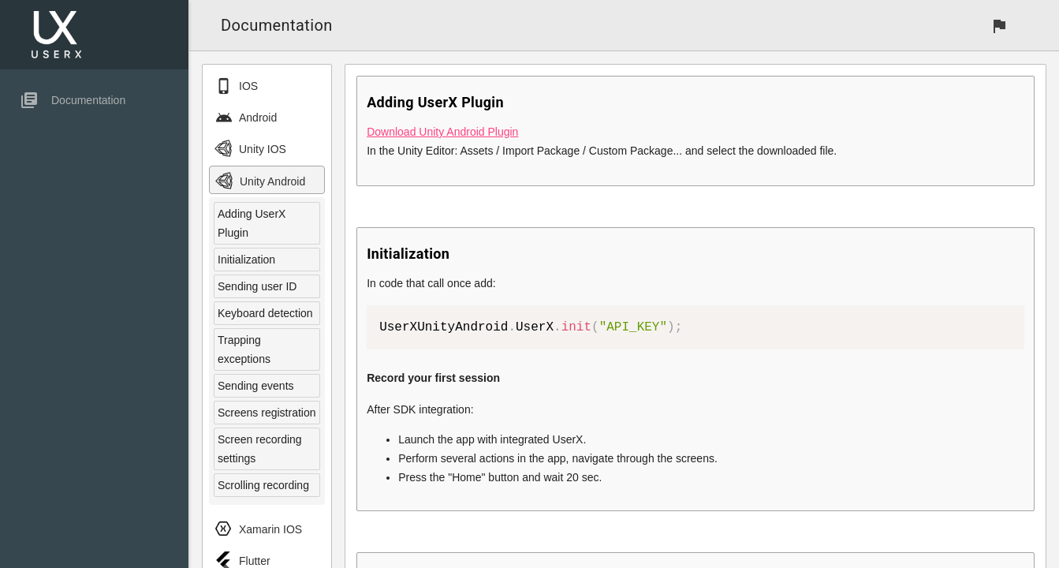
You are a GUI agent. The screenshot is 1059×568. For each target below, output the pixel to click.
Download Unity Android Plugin (442, 131)
